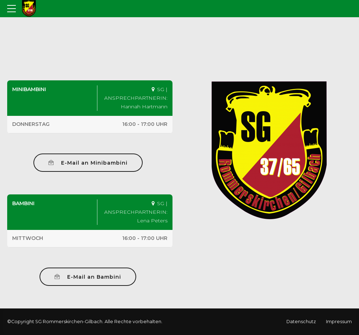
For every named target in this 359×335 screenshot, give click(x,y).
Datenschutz (301, 321)
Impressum (339, 321)
